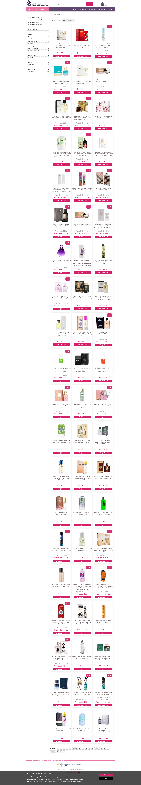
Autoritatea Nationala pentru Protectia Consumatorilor (70, 769)
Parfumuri (31, 15)
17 (108, 748)
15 (101, 748)
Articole (36, 760)
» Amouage (30, 46)
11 (89, 748)
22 (64, 751)
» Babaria (30, 62)
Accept (106, 775)
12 (92, 748)
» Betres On (31, 69)
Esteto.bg (62, 760)
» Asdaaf (30, 57)
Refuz (106, 778)
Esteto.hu (57, 760)
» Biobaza (30, 71)
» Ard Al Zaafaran (32, 53)
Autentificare (102, 9)
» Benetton (30, 67)
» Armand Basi (31, 55)
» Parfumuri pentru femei (35, 17)
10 (86, 748)
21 (60, 751)
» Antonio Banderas (33, 50)
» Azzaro (30, 60)
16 (104, 748)
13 (95, 748)
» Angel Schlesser (32, 48)
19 (54, 751)
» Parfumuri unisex (33, 22)
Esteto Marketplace (50, 760)
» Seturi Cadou (32, 29)
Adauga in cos (61, 56)
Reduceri (75, 9)
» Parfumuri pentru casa (34, 24)
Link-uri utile (42, 760)
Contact (110, 9)
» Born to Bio (31, 74)
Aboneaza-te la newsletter (87, 9)
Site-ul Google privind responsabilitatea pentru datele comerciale (67, 779)
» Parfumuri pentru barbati (35, 20)
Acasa (32, 760)
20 (57, 751)
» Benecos (30, 64)
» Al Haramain (31, 39)
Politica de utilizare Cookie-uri (73, 781)
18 (51, 751)
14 (98, 748)
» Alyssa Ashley (32, 41)
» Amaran (30, 43)
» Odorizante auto (33, 27)
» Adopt (30, 36)
